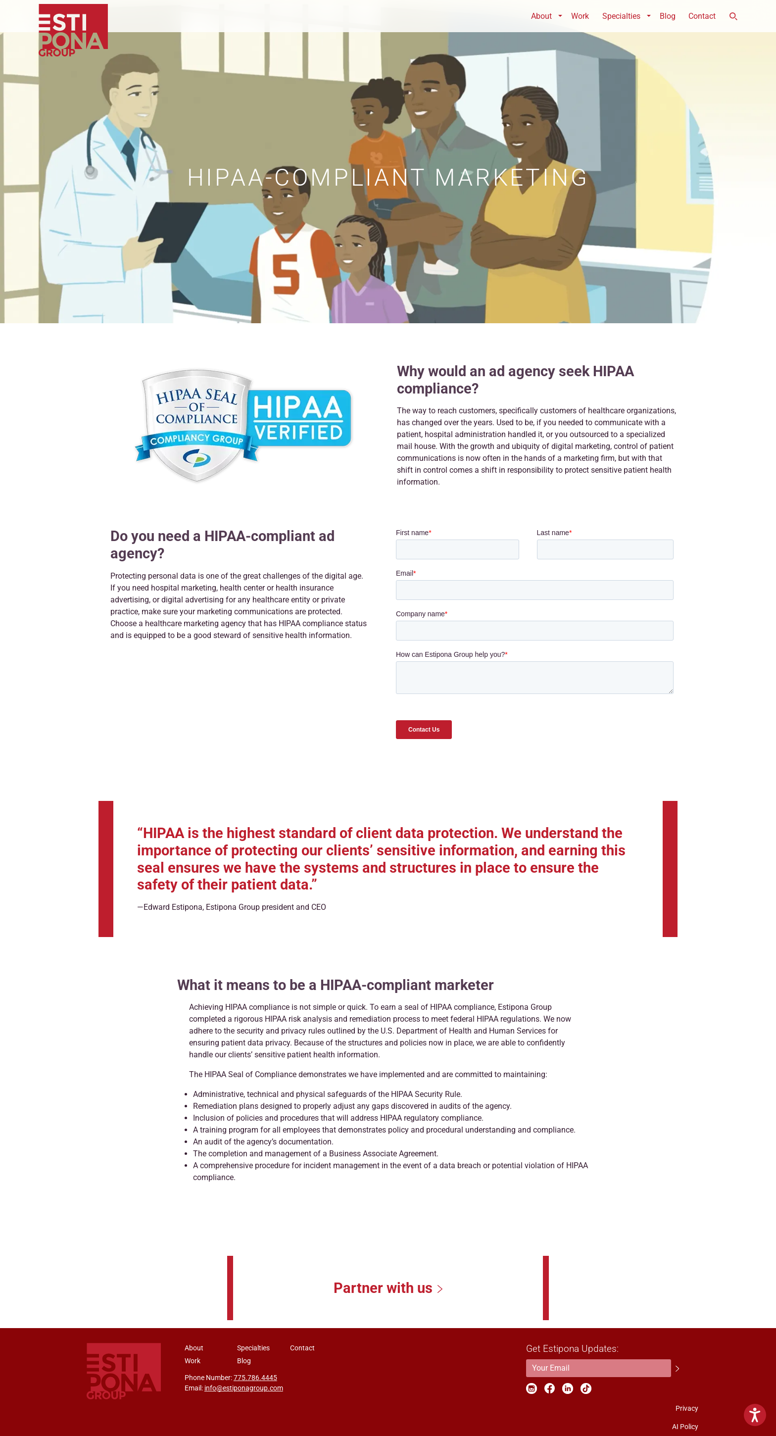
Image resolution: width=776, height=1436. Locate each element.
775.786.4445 (255, 1378)
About (541, 16)
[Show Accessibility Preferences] (755, 1415)
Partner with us (383, 1288)
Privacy (687, 1408)
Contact (702, 16)
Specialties (621, 16)
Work (580, 16)
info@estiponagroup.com (243, 1388)
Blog (668, 16)
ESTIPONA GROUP (73, 16)
